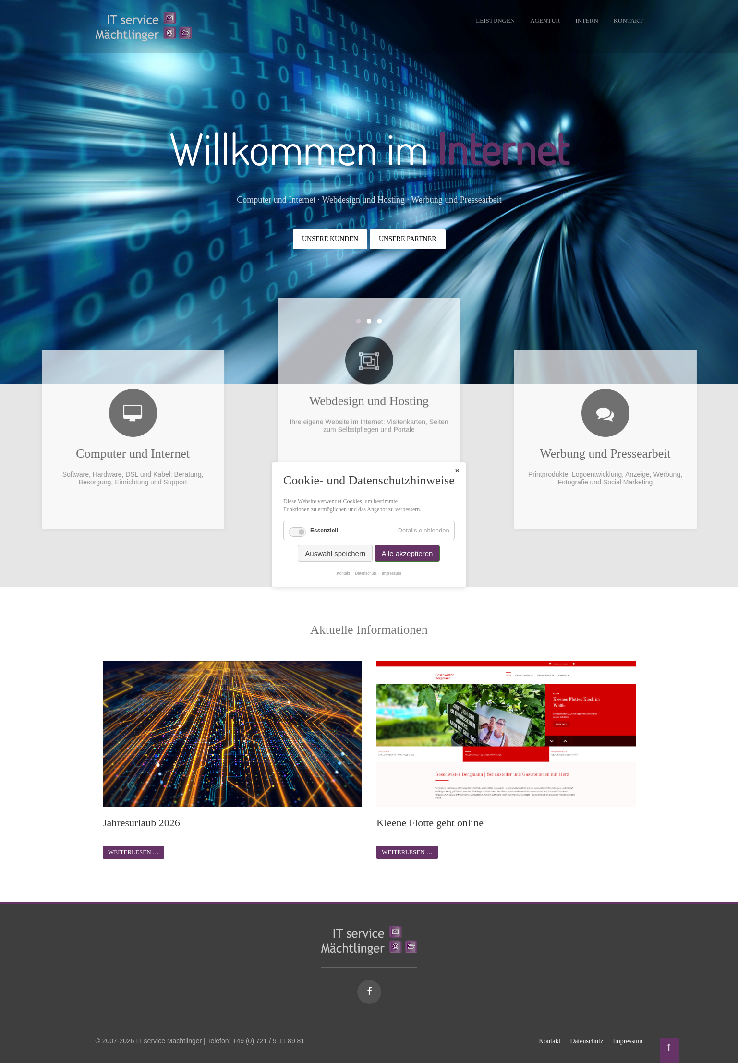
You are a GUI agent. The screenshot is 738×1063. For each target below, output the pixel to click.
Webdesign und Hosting (369, 341)
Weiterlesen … (133, 852)
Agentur (545, 20)
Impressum (627, 1041)
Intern (586, 20)
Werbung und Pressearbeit (666, 453)
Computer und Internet (72, 453)
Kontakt (628, 20)
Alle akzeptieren (407, 533)
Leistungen (495, 20)
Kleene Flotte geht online (430, 823)
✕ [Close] (457, 450)
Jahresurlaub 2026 (141, 823)
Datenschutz (586, 1041)
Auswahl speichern (335, 533)
